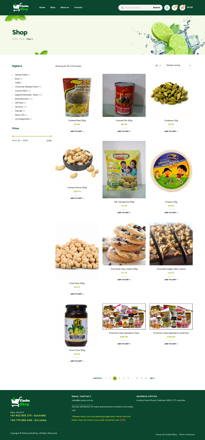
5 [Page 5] (123, 378)
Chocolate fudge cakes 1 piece (171, 269)
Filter (49, 140)
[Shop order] (178, 65)
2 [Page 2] (110, 378)
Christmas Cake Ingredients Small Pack (171, 333)
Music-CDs (20, 115)
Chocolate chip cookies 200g (124, 269)
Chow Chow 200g (77, 350)
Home (15, 39)
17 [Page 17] (141, 378)
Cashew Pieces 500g (77, 188)
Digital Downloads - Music (26, 95)
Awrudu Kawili (21, 75)
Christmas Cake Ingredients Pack (124, 333)
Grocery (19, 107)
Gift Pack (19, 103)
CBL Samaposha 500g (124, 202)
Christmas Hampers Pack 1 (27, 87)
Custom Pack (21, 91)
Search (156, 8)
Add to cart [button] (76, 131)
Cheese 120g (171, 202)
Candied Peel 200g (77, 121)
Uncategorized (22, 119)
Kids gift (18, 111)
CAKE (17, 83)
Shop (22, 39)
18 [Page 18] (146, 378)
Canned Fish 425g (124, 121)
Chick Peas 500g (77, 283)
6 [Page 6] (128, 378)
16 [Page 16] (137, 378)
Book (17, 79)
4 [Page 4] (119, 378)
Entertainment (22, 99)
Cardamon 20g (171, 121)
